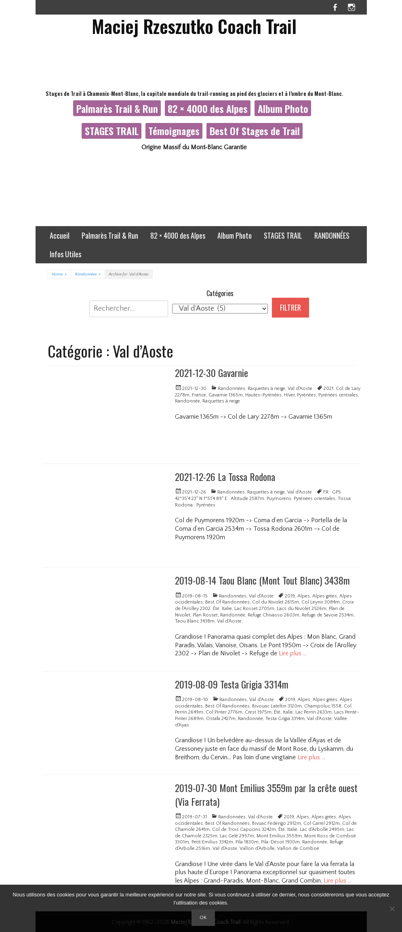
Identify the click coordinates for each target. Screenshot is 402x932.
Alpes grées (324, 596)
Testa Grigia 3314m (285, 718)
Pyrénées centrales (338, 395)
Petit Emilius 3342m (212, 842)
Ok (203, 917)
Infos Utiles (65, 254)
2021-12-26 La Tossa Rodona (225, 476)
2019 (290, 596)
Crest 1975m (258, 712)
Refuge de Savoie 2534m (328, 615)
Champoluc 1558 (322, 706)
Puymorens (279, 498)
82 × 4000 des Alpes (208, 108)
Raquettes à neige (266, 388)
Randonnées (88, 274)
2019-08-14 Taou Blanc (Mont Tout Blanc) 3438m (262, 580)
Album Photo (283, 108)
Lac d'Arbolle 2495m (322, 829)
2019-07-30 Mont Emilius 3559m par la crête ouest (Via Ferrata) (266, 794)
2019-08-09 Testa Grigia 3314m (231, 684)
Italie (227, 608)
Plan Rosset (205, 615)
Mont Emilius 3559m (279, 836)
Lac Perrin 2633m (313, 712)
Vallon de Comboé (298, 848)
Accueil (59, 235)
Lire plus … (293, 653)
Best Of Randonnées (227, 602)
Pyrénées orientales (314, 498)
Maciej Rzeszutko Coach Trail (194, 26)
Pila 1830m (247, 842)
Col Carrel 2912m (321, 823)
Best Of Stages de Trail (255, 130)
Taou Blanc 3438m (195, 621)
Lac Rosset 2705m (254, 608)
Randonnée (187, 401)
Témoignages (174, 130)
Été (216, 608)
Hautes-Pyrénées (263, 395)
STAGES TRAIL (112, 130)
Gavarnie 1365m (225, 395)
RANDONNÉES (331, 235)
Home (59, 274)
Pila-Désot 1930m (280, 842)
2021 (328, 388)
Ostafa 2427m (221, 718)
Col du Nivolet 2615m (275, 602)
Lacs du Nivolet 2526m (301, 608)
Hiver (289, 395)
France (199, 395)
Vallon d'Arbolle (257, 848)
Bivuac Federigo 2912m (276, 823)
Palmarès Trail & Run (117, 108)
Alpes (303, 596)
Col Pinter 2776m (224, 712)
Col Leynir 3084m (320, 602)
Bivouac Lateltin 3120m (277, 706)
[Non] (392, 908)
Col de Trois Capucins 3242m (244, 829)
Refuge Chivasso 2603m (273, 615)
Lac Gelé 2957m (237, 836)
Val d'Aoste (300, 388)
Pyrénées (306, 395)
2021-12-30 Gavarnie (211, 372)
